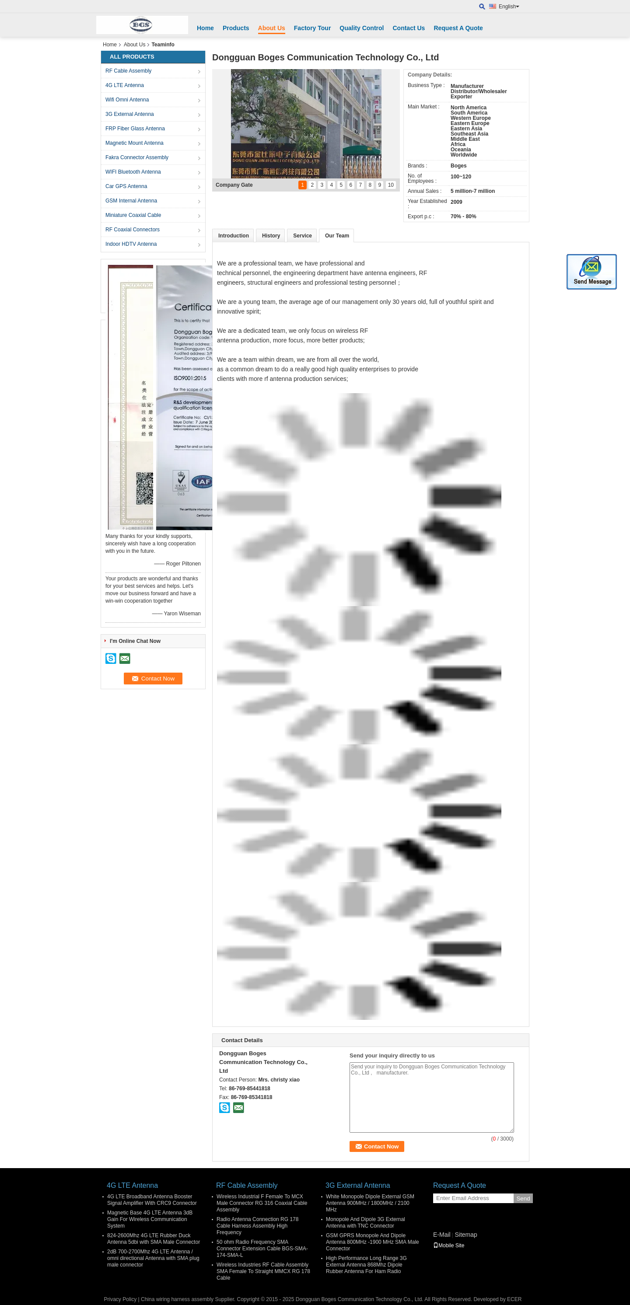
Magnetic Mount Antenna (134, 143)
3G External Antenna (129, 114)
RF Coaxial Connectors (132, 230)
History (271, 236)
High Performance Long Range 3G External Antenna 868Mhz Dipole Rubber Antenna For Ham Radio (366, 1264)
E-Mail (442, 1234)
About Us (271, 27)
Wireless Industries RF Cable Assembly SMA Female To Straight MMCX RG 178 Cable (263, 1271)
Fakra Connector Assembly (136, 157)
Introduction (233, 236)
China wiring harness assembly (177, 1299)
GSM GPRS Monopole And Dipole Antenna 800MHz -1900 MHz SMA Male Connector (372, 1242)
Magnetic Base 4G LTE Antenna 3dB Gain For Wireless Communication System (149, 1219)
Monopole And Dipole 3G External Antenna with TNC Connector (365, 1222)
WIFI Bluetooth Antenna (133, 172)
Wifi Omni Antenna (127, 100)
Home (205, 27)
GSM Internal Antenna (131, 201)
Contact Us (408, 27)
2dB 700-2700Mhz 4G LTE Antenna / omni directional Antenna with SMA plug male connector (153, 1258)
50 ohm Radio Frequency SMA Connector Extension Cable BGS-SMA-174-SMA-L (262, 1248)
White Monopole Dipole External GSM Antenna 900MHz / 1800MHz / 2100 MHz (370, 1203)
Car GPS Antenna (126, 186)
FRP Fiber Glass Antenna (135, 129)
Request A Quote (458, 27)
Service (302, 236)
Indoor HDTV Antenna (131, 244)
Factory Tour (312, 27)
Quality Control (362, 27)
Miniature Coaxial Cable (133, 215)
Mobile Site (448, 1245)
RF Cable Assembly (128, 71)
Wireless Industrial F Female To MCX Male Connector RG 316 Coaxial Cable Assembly (262, 1203)
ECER (514, 1299)
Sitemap (466, 1234)
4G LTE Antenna (124, 85)
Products (236, 27)
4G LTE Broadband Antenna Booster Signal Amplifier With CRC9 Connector (152, 1199)
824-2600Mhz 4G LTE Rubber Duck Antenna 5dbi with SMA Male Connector (153, 1238)
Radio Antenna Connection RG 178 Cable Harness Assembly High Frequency (257, 1225)
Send (523, 1198)
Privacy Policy (120, 1299)
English (509, 6)
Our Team (337, 236)
